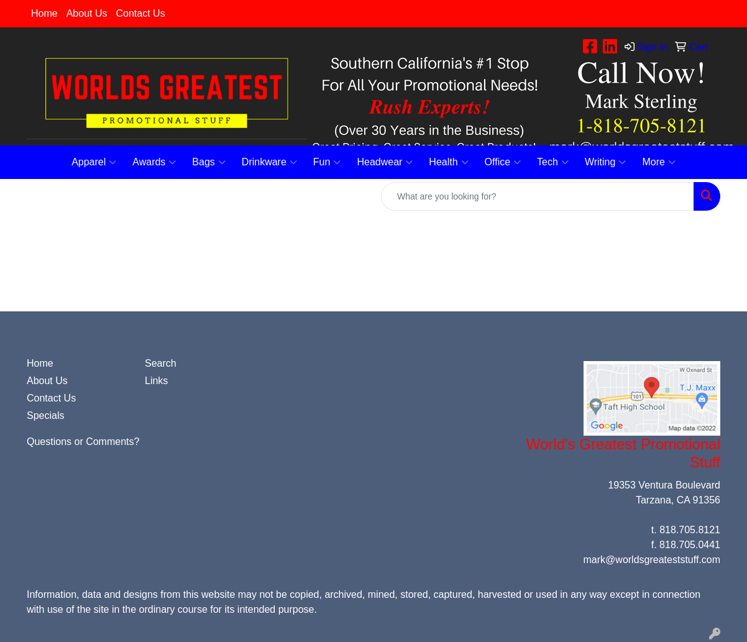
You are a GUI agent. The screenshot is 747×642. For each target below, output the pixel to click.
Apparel (93, 162)
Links (156, 380)
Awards (154, 162)
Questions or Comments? (83, 441)
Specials (45, 415)
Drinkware (269, 162)
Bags (208, 162)
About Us (87, 13)
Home (44, 13)
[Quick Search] (537, 196)
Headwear (385, 162)
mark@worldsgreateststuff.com (652, 559)
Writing (605, 162)
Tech (553, 162)
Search (160, 363)
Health (448, 162)
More (658, 162)
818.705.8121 (689, 530)
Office (503, 162)
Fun (327, 162)
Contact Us (140, 13)
